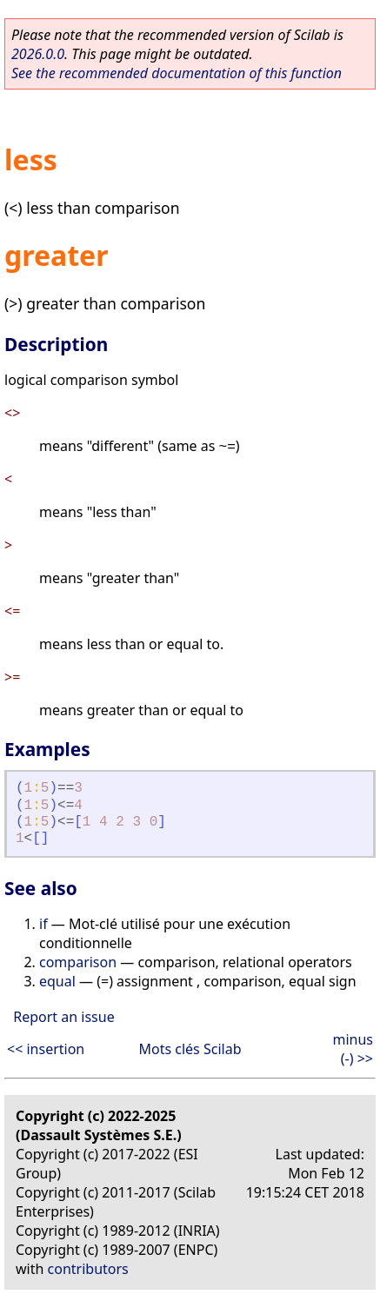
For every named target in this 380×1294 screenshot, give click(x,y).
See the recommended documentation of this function (176, 73)
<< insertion (45, 1048)
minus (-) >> (352, 1049)
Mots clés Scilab (189, 1048)
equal (57, 981)
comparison (78, 962)
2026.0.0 (37, 53)
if (43, 923)
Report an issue (63, 1016)
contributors (88, 1268)
